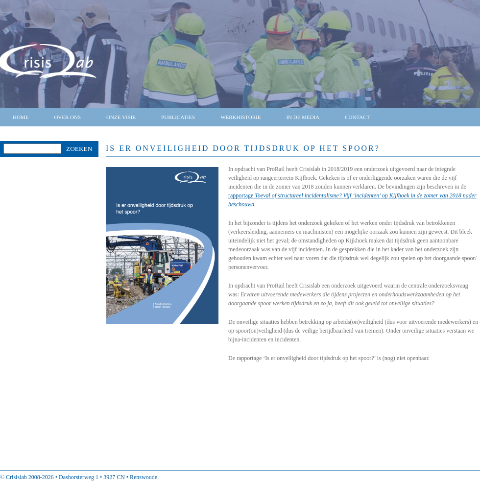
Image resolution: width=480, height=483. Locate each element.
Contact (357, 117)
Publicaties (178, 117)
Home (20, 117)
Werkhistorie (240, 117)
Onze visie (121, 117)
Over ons (67, 117)
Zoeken (79, 148)
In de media (302, 117)
